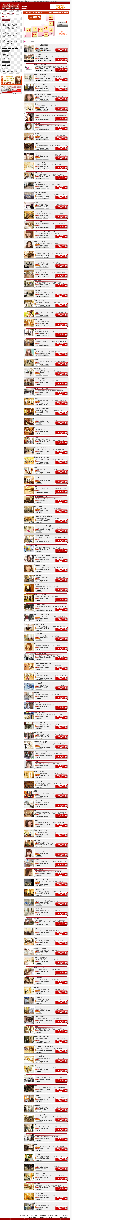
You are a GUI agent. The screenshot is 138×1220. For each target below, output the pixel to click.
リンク (55, 1217)
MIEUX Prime (45, 990)
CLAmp (45, 401)
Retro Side (45, 313)
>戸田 (11, 41)
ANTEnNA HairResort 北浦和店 (45, 666)
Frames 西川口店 (45, 627)
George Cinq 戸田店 (45, 715)
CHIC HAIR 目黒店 (45, 87)
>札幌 (11, 71)
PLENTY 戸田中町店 (45, 77)
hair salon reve (45, 117)
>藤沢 (15, 33)
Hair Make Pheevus (45, 804)
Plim (45, 352)
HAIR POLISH (45, 912)
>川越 (15, 41)
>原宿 (15, 24)
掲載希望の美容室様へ (33, 1217)
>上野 (3, 27)
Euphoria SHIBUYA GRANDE (45, 97)
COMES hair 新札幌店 (45, 1177)
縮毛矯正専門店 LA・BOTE (45, 460)
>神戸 (7, 59)
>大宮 (3, 43)
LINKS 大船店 (45, 323)
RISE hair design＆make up (45, 755)
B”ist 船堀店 (45, 1186)
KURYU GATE (45, 902)
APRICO (45, 264)
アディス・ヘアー (45, 784)
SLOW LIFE (45, 647)
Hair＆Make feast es (45, 892)
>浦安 (16, 48)
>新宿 (7, 24)
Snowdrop (45, 480)
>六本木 (4, 25)
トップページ (66, 1215)
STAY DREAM (45, 1000)
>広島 (7, 71)
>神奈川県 (4, 32)
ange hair (45, 362)
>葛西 (8, 29)
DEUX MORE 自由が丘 (45, 745)
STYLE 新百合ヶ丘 (45, 372)
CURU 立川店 (45, 175)
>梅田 (3, 55)
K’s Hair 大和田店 (45, 1020)
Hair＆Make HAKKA (45, 951)
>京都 (3, 59)
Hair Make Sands (45, 1196)
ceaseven (45, 1088)
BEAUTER (45, 863)
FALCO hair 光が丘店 (45, 450)
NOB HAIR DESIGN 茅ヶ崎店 (45, 529)
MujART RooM (45, 578)
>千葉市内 (4, 48)
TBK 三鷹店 (45, 185)
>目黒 (11, 27)
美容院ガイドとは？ (24, 1215)
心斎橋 (7, 55)
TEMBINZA (45, 921)
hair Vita (45, 823)
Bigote (45, 431)
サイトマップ (58, 1215)
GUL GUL (45, 588)
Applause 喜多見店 (45, 725)
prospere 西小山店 (45, 774)
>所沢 (7, 41)
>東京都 (4, 22)
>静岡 (8, 65)
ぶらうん (45, 107)
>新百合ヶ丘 (5, 36)
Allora (45, 470)
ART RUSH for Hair (45, 607)
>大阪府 (4, 54)
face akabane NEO (45, 215)
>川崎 (7, 33)
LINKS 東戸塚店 (45, 303)
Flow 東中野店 (45, 637)
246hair (45, 1206)
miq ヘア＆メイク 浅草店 (45, 391)
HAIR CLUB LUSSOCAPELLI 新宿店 (45, 234)
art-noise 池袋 (45, 225)
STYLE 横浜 (45, 332)
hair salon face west (45, 342)
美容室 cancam (45, 872)
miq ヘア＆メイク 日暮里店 (45, 558)
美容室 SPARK (45, 794)
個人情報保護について (64, 1217)
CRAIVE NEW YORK (45, 195)
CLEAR (45, 490)
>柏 (13, 48)
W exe (45, 1147)
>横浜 (3, 33)
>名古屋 (4, 65)
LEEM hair (45, 843)
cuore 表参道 (45, 58)
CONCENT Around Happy (45, 411)
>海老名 (14, 35)
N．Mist (45, 440)
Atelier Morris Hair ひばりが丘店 (45, 1049)
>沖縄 (15, 71)
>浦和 (7, 43)
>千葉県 (4, 46)
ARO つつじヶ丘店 (45, 1118)
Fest (45, 813)
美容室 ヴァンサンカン (45, 833)
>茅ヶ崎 (4, 35)
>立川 (15, 27)
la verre (45, 764)
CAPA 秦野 (45, 293)
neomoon (45, 1167)
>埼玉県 (4, 40)
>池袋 (7, 27)
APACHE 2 (45, 705)
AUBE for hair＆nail (45, 568)
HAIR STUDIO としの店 (45, 882)
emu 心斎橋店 (45, 980)
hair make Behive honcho (45, 499)
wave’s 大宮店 (45, 686)
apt (45, 853)
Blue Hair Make (45, 126)
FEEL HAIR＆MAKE (45, 509)
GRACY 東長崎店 (45, 1059)
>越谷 (11, 43)
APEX (45, 548)
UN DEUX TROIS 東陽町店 (45, 539)
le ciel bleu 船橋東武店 (45, 961)
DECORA (45, 205)
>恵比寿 (13, 25)
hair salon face (45, 283)
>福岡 (3, 71)
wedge (45, 156)
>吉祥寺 (4, 29)
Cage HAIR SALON (45, 1010)
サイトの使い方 (34, 1215)
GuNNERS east (45, 421)
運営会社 (42, 1217)
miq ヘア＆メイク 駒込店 (45, 617)
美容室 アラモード (45, 971)
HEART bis (45, 1108)
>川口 (3, 41)
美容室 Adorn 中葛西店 (45, 598)
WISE (45, 1128)
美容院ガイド (6, 10)
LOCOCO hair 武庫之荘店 (45, 1039)
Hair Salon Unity (45, 1098)
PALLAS (45, 1069)
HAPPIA (45, 146)
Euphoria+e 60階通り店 (45, 166)
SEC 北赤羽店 (45, 735)
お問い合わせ (49, 1217)
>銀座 (8, 25)
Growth (45, 1029)
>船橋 (9, 48)
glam (45, 1078)
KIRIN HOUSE (45, 274)
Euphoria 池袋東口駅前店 (45, 48)
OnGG (45, 941)
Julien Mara (45, 136)
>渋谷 (3, 24)
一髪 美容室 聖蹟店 (45, 656)
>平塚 (11, 33)
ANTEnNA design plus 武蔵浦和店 (45, 519)
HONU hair (45, 1157)
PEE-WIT (45, 696)
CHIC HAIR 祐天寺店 (45, 382)
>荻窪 (12, 29)
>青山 (11, 24)
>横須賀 (9, 35)
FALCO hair (45, 676)
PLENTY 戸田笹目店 (45, 67)
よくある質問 (43, 1215)
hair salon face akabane (45, 244)
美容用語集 (50, 1215)
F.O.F (45, 254)
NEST (45, 931)
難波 (11, 55)
